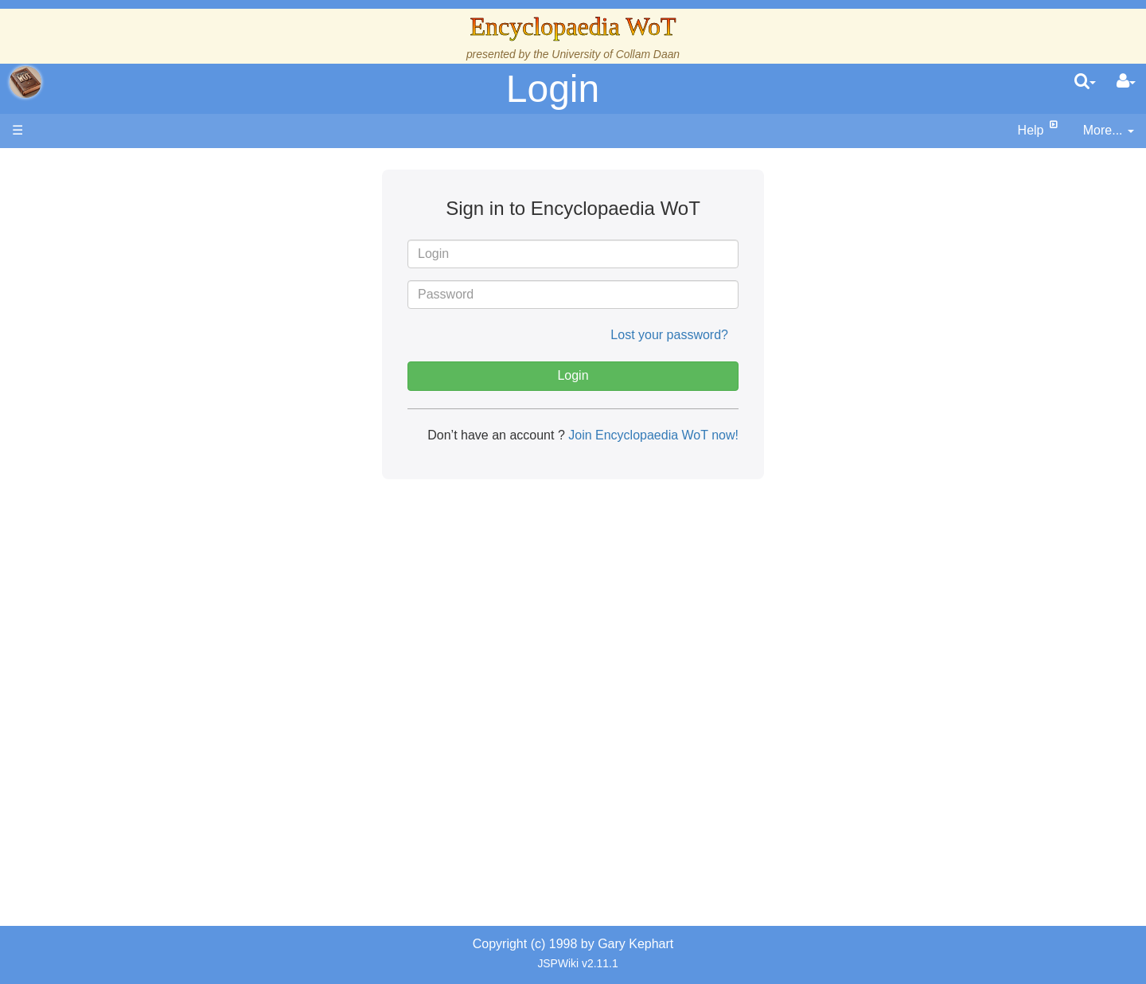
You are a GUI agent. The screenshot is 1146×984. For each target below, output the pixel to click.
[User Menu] (1126, 82)
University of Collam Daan (616, 54)
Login (552, 89)
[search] (1085, 82)
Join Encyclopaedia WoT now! (652, 435)
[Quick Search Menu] (1085, 82)
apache (25, 82)
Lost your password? (669, 335)
